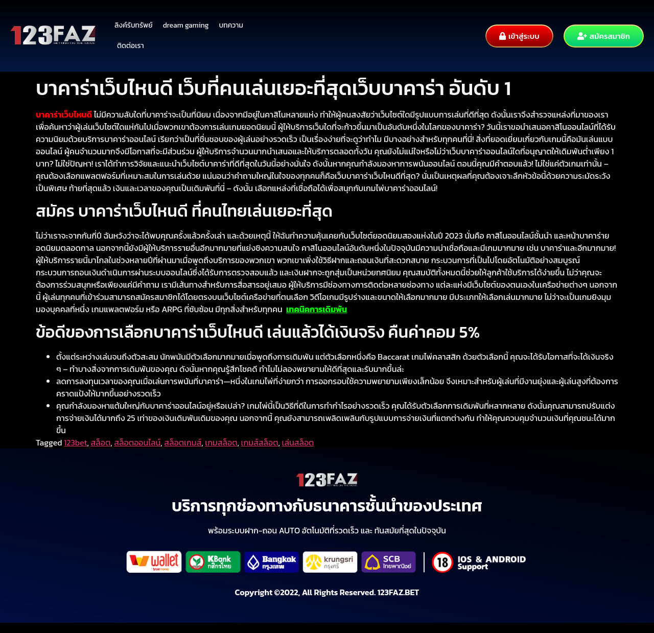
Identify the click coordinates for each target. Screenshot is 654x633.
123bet (75, 442)
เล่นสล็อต (298, 442)
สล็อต (101, 442)
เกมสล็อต (221, 442)
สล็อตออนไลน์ (137, 442)
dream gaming (186, 25)
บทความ (231, 25)
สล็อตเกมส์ (182, 442)
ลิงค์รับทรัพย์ (133, 25)
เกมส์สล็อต (259, 442)
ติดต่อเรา (130, 45)
